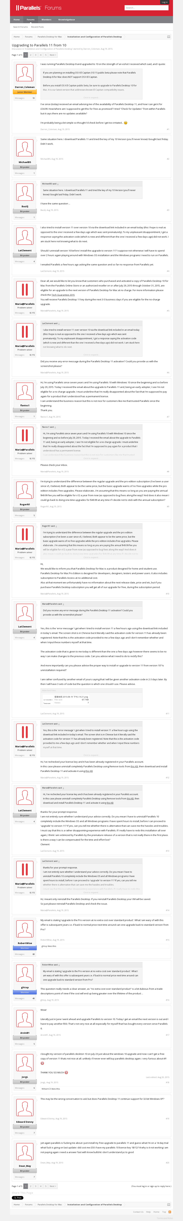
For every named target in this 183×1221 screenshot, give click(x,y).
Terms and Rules (165, 1218)
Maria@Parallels (24, 304)
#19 (167, 1118)
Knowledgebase (66, 19)
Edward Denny (24, 1121)
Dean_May (25, 1165)
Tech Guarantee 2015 (63, 294)
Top (164, 1211)
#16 (167, 1000)
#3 (168, 210)
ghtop (44, 946)
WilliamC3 (46, 1088)
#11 (167, 713)
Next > (53, 55)
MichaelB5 (25, 162)
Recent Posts (37, 27)
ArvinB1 (24, 1032)
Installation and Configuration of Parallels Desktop (48, 48)
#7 (168, 417)
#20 (167, 1162)
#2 (168, 159)
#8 (168, 471)
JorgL (25, 1076)
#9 (168, 506)
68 (34, 954)
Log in (165, 2)
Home (17, 19)
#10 (167, 593)
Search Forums (20, 27)
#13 (167, 851)
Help (148, 1211)
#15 (167, 940)
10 (34, 98)
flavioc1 (24, 405)
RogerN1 (25, 504)
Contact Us (138, 1211)
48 (34, 998)
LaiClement (25, 250)
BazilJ (25, 206)
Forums (30, 19)
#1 (168, 129)
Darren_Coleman (91, 48)
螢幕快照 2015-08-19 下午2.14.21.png (71, 696)
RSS (169, 1211)
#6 (168, 372)
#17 (167, 1035)
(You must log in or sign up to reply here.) (151, 1186)
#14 (167, 910)
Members (46, 19)
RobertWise (25, 943)
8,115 (32, 312)
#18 (167, 1082)
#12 (167, 777)
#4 (168, 271)
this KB (134, 766)
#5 (168, 310)
